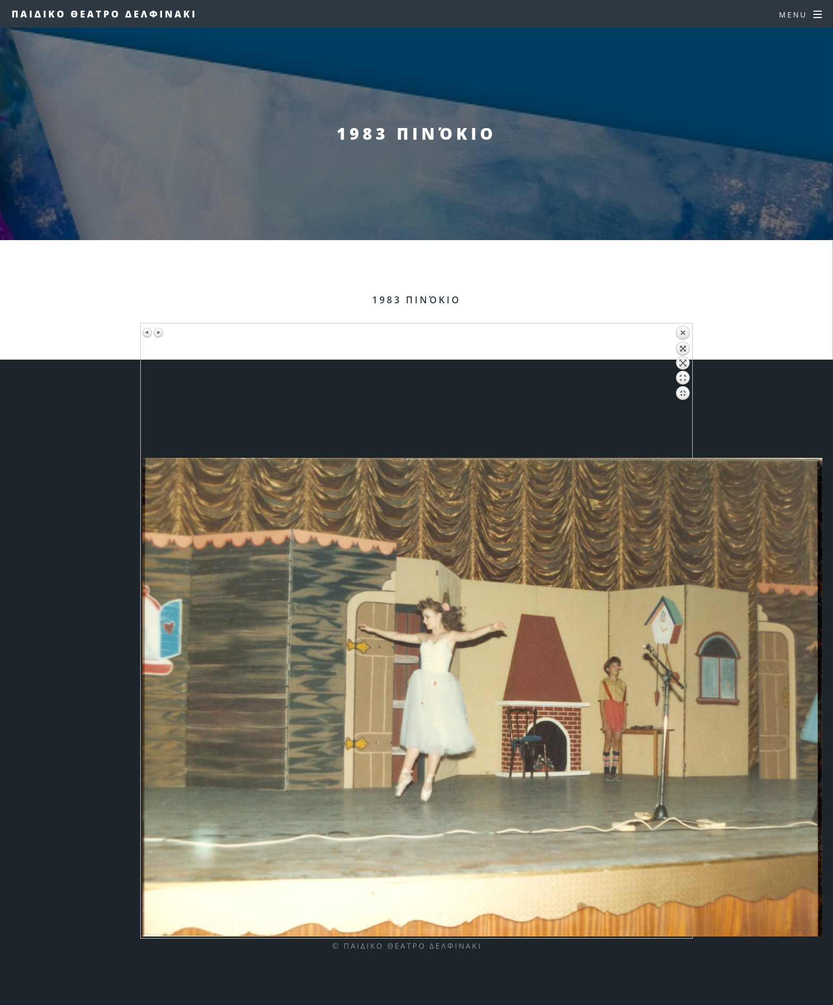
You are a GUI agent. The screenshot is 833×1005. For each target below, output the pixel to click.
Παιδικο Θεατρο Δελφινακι (104, 13)
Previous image (147, 332)
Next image (158, 332)
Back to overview (683, 391)
